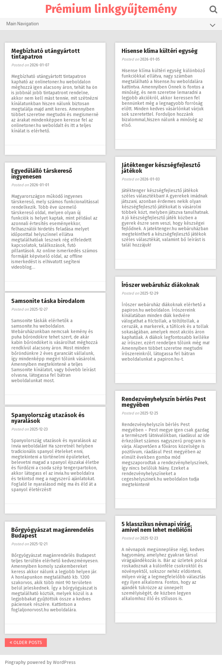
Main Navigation (111, 25)
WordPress (64, 662)
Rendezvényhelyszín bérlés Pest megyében (164, 402)
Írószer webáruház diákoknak (160, 285)
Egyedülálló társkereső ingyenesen (41, 173)
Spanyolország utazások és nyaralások (47, 418)
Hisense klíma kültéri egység (160, 50)
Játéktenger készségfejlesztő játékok (161, 168)
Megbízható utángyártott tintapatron (45, 53)
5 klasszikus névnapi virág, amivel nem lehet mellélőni (157, 527)
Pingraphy (15, 662)
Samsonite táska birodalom (48, 301)
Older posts (26, 642)
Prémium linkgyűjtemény (111, 9)
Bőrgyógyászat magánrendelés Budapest (52, 532)
